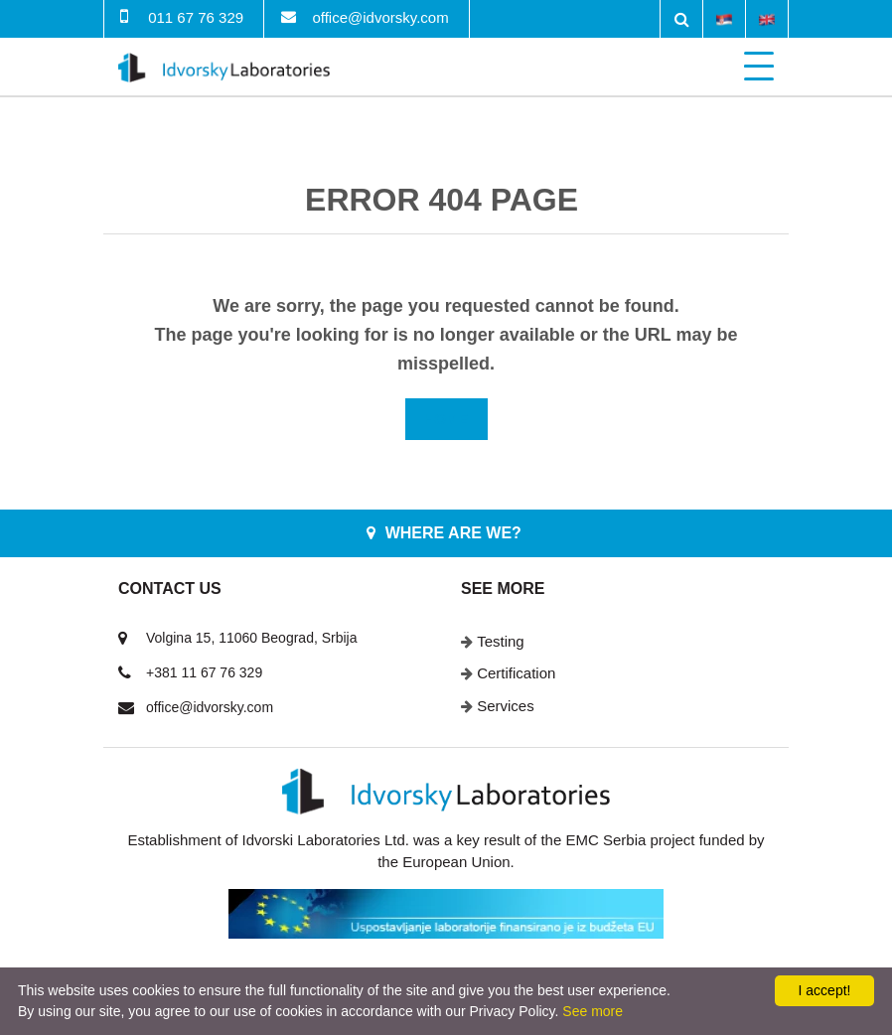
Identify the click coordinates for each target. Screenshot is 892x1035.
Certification (516, 673)
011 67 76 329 (195, 17)
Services (505, 705)
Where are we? (453, 532)
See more (592, 1011)
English (767, 18)
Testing (500, 641)
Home (446, 418)
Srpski (724, 18)
